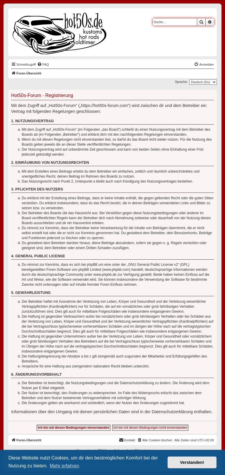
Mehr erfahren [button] (64, 465)
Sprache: (181, 82)
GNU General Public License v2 (153, 265)
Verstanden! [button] (192, 462)
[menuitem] (43, 64)
